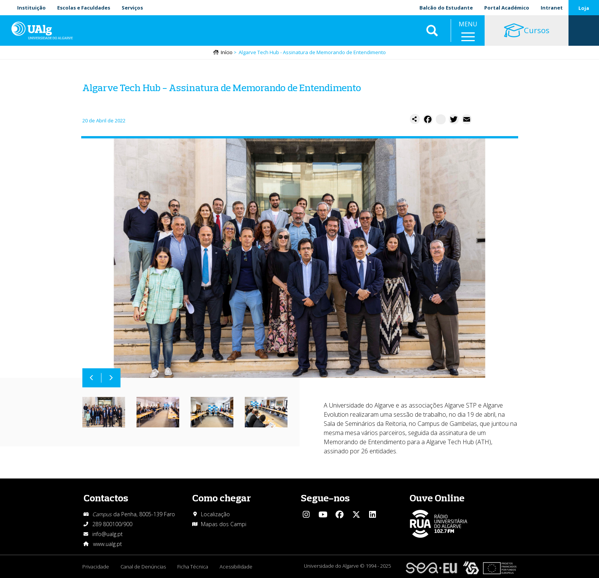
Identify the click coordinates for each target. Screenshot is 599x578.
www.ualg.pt (107, 543)
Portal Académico (506, 7)
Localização (215, 514)
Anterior (91, 377)
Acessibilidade (236, 566)
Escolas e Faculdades (83, 7)
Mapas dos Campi (223, 524)
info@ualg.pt (107, 534)
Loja (583, 8)
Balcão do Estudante (446, 7)
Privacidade (95, 566)
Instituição (31, 7)
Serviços (132, 7)
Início (227, 52)
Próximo (110, 377)
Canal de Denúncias (143, 566)
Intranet (552, 7)
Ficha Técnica (192, 566)
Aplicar (432, 30)
